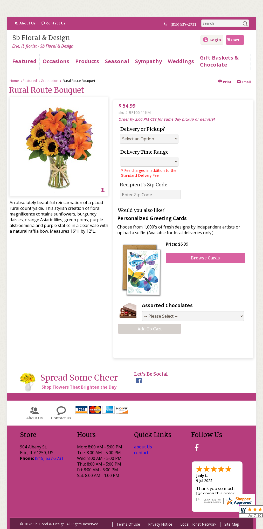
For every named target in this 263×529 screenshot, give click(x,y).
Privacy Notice (160, 524)
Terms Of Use (128, 524)
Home (14, 80)
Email (244, 82)
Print (225, 82)
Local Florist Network (198, 524)
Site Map (231, 524)
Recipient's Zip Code (143, 185)
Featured (30, 80)
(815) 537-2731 (185, 24)
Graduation (49, 80)
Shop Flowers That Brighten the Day (78, 387)
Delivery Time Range (144, 152)
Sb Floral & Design (41, 38)
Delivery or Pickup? (142, 129)
